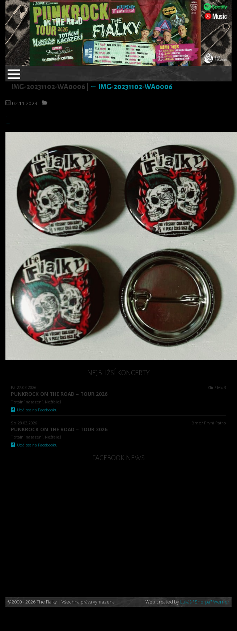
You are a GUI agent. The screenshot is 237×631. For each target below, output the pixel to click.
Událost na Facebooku (34, 409)
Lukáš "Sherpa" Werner (204, 602)
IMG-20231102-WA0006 (131, 86)
